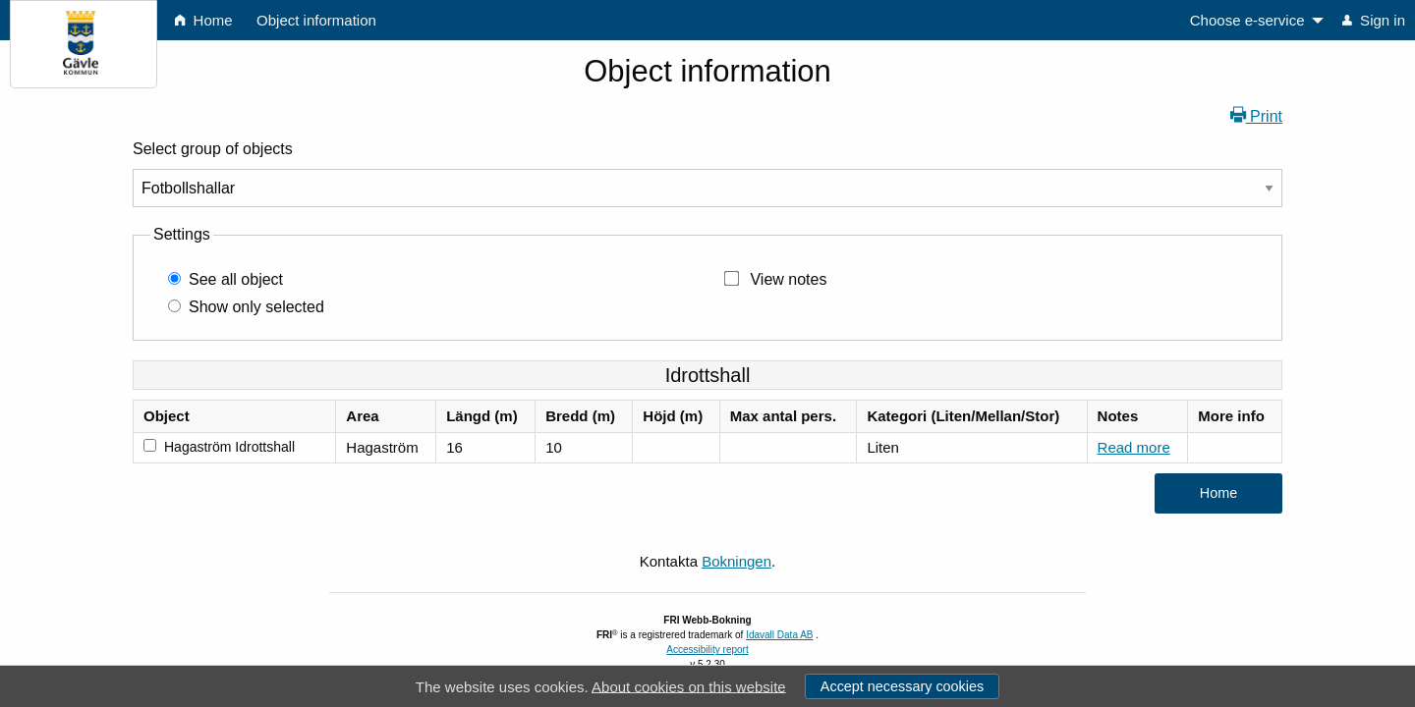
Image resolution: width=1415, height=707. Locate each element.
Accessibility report (707, 649)
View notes (788, 279)
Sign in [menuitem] (1373, 20)
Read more (1134, 447)
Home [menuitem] (203, 20)
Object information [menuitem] (316, 20)
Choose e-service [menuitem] (1247, 20)
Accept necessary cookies (902, 686)
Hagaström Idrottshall (229, 447)
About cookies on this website (689, 686)
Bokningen (736, 561)
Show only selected (256, 307)
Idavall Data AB (779, 634)
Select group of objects (213, 148)
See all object (236, 279)
